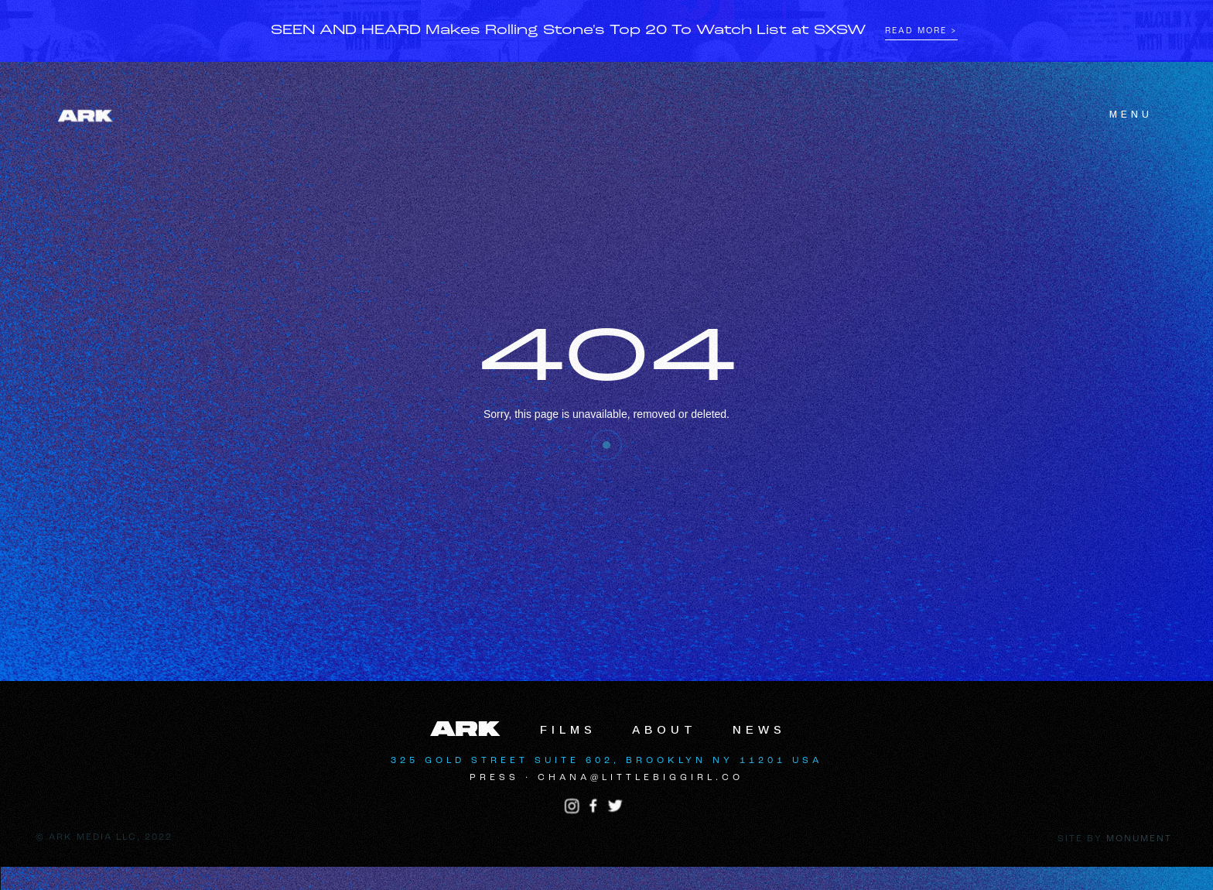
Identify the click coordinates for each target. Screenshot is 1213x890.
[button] (1122, 114)
